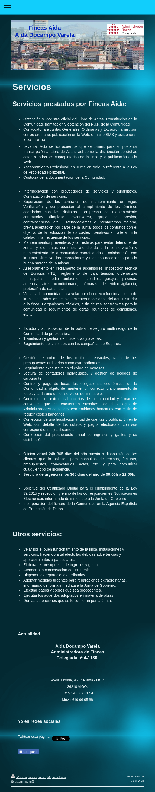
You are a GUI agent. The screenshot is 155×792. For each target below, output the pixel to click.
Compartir (28, 752)
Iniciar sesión (135, 776)
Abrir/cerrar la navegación (77, 7)
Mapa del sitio (56, 777)
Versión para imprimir (28, 777)
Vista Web (137, 780)
